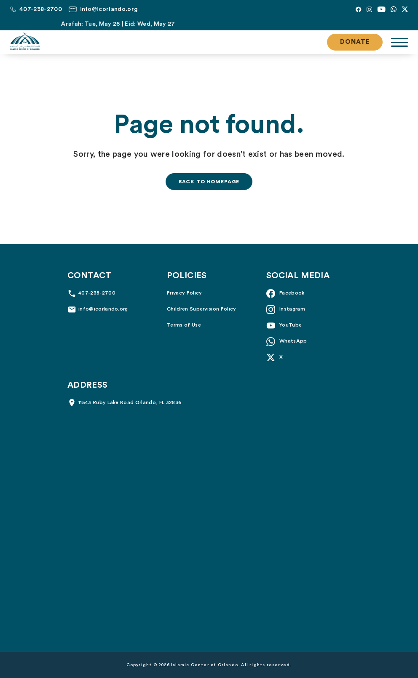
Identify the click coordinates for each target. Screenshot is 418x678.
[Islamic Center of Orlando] (25, 41)
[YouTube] (381, 9)
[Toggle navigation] (399, 42)
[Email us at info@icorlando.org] (103, 9)
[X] (405, 9)
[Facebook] (358, 9)
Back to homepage (209, 181)
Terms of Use (184, 324)
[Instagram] (369, 9)
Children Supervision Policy (201, 308)
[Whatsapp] (394, 9)
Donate (355, 42)
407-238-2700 (96, 292)
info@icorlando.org (103, 308)
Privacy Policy (184, 292)
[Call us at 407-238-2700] (36, 9)
